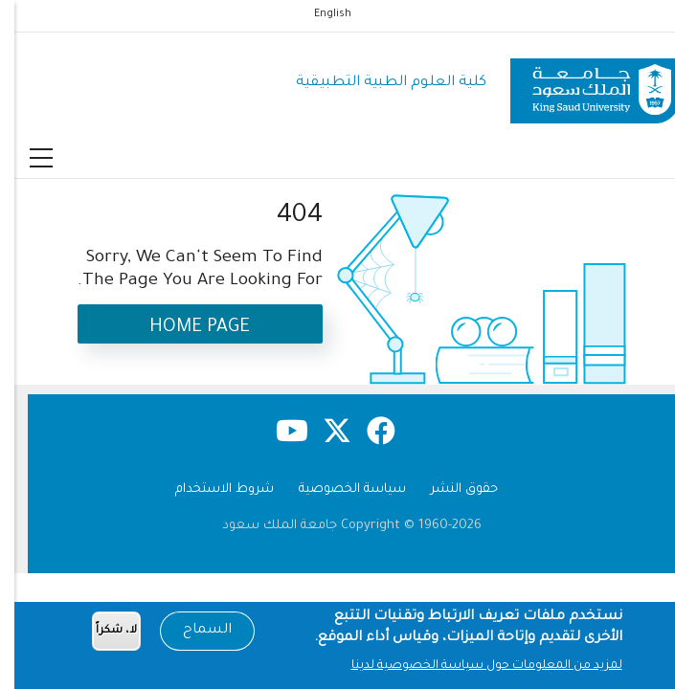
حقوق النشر (450, 489)
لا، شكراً (102, 634)
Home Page (185, 328)
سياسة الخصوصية (338, 489)
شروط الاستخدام (210, 489)
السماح (193, 634)
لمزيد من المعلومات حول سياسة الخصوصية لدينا (472, 669)
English (318, 14)
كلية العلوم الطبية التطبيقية (376, 83)
